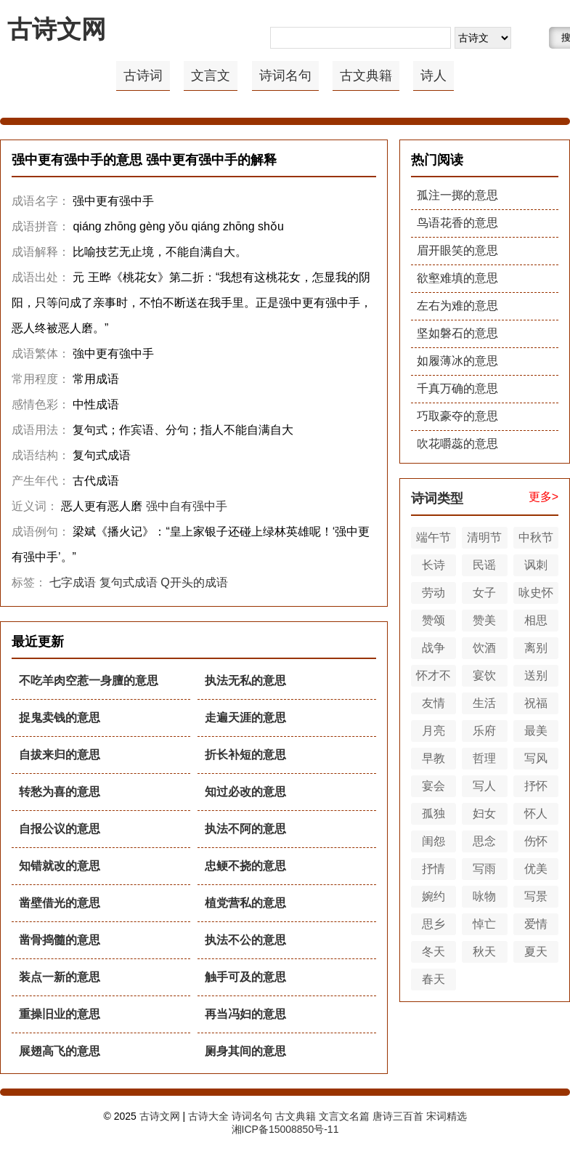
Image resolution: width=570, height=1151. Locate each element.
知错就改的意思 (59, 866)
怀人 (535, 813)
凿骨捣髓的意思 (59, 940)
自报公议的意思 (59, 829)
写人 (484, 786)
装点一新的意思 (59, 977)
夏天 (535, 951)
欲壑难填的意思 (457, 278)
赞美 (484, 620)
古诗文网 (56, 29)
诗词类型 (437, 498)
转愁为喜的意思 (59, 791)
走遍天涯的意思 (245, 717)
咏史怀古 (535, 595)
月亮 (433, 730)
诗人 (433, 75)
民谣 (484, 565)
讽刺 (535, 565)
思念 (484, 841)
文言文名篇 (344, 1116)
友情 (433, 703)
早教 (433, 758)
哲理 (484, 758)
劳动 (433, 592)
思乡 (433, 924)
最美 (535, 730)
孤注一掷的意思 (457, 195)
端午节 (433, 537)
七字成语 (72, 582)
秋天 (484, 951)
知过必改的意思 (245, 791)
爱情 (535, 924)
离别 (535, 648)
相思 (535, 620)
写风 (535, 758)
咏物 (484, 896)
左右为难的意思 (457, 305)
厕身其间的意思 (245, 1051)
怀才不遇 (433, 678)
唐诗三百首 (397, 1116)
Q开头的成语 (193, 582)
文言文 (210, 75)
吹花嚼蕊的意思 (457, 443)
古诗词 (143, 75)
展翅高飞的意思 (59, 1051)
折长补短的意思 (245, 754)
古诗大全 (208, 1116)
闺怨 (433, 841)
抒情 (433, 869)
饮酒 (484, 648)
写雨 (484, 869)
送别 (535, 675)
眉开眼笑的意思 (457, 250)
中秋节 (535, 537)
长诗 (433, 565)
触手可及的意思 (245, 977)
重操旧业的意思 (59, 1014)
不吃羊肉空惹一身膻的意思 (88, 680)
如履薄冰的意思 (457, 361)
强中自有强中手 (186, 506)
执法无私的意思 (245, 680)
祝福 (535, 703)
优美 (535, 869)
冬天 (433, 951)
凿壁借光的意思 (59, 903)
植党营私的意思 (245, 903)
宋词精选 (446, 1116)
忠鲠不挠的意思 (245, 866)
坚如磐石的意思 (457, 333)
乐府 (484, 730)
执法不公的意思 (245, 940)
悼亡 (484, 924)
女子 (484, 592)
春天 (433, 979)
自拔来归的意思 (59, 754)
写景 (535, 896)
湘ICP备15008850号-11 (285, 1129)
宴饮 (484, 675)
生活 (484, 703)
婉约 (433, 896)
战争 (433, 648)
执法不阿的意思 (245, 829)
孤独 (433, 813)
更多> (543, 496)
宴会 (433, 786)
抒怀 (535, 786)
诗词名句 (285, 75)
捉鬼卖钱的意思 (59, 717)
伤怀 (535, 841)
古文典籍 (366, 75)
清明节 (484, 537)
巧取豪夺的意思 (457, 416)
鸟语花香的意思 (457, 223)
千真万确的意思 (457, 388)
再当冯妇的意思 (245, 1014)
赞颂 (433, 620)
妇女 (484, 813)
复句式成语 (128, 582)
